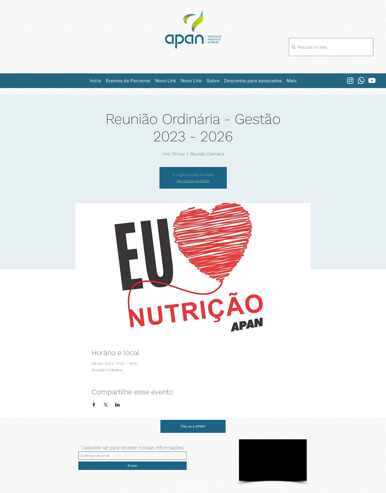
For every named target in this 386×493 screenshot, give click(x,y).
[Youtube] (372, 80)
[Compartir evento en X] (105, 405)
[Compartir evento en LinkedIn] (117, 405)
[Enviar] (132, 465)
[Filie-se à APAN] (193, 426)
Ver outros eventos (193, 180)
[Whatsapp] (361, 80)
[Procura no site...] (330, 47)
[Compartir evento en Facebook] (94, 405)
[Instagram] (350, 80)
